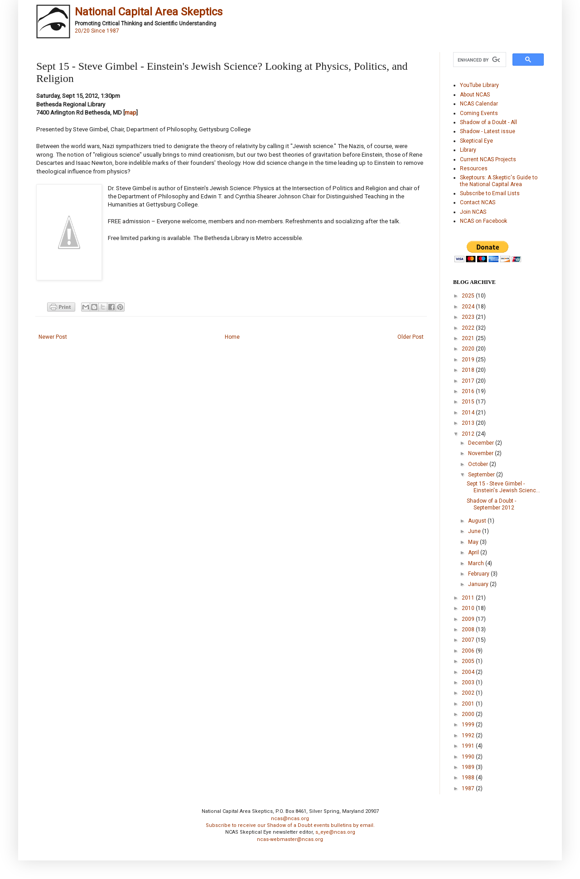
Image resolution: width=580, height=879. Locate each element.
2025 (469, 296)
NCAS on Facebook (483, 221)
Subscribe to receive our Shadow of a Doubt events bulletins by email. (290, 825)
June (475, 531)
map (130, 112)
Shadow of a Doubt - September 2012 (491, 504)
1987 (469, 788)
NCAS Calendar (479, 104)
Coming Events (479, 113)
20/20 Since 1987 (97, 31)
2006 (469, 651)
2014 (469, 412)
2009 (469, 619)
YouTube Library (479, 85)
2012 (469, 434)
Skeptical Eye (476, 141)
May (474, 542)
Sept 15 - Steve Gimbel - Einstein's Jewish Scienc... (503, 486)
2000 (469, 714)
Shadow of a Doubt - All (488, 122)
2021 (469, 338)
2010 (469, 608)
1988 (469, 777)
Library (468, 150)
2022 (469, 328)
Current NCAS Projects (488, 159)
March (476, 563)
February (479, 574)
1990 (469, 757)
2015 (469, 402)
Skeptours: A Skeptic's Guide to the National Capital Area (498, 180)
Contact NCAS (477, 202)
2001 (469, 704)
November (481, 453)
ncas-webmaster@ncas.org (290, 839)
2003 (469, 682)
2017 (469, 381)
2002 (469, 693)
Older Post (410, 337)
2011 (469, 598)
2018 (469, 370)
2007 (469, 640)
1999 (469, 724)
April (474, 552)
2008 (469, 629)
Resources (474, 168)
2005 (469, 661)
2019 (469, 359)
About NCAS (475, 94)
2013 (469, 423)
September (482, 474)
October (478, 464)
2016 (469, 391)
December (481, 443)
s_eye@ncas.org (335, 832)
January (479, 584)
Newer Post (53, 337)
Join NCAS (473, 212)
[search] (479, 60)
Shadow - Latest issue (487, 131)
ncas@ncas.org (290, 818)
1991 (469, 746)
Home (232, 337)
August (478, 521)
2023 (469, 317)
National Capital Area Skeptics (148, 11)
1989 (469, 767)
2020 (469, 349)
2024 (469, 306)
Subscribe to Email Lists (490, 193)
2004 (469, 672)
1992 (469, 735)
